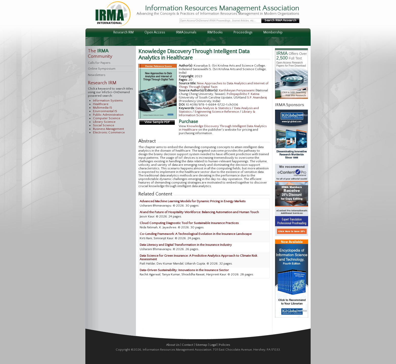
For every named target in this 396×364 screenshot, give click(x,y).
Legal (213, 345)
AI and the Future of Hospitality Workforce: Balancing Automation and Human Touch (199, 212)
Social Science (103, 125)
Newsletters (96, 75)
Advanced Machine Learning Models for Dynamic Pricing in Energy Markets (192, 201)
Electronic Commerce (109, 132)
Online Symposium (101, 68)
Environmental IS (105, 111)
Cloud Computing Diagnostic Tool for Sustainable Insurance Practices (189, 223)
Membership (273, 32)
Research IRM (123, 32)
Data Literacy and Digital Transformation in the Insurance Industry (186, 245)
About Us (173, 345)
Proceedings (243, 32)
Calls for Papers (99, 63)
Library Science (104, 122)
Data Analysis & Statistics (213, 108)
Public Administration (108, 114)
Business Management (108, 129)
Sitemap (201, 345)
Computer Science (106, 118)
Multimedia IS (102, 107)
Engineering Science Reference (217, 111)
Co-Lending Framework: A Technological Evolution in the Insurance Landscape (196, 234)
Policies (224, 345)
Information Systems (108, 100)
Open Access (154, 32)
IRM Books (215, 32)
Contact (187, 345)
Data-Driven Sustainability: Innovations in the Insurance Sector (184, 270)
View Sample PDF (157, 122)
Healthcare (100, 104)
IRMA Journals (186, 32)
